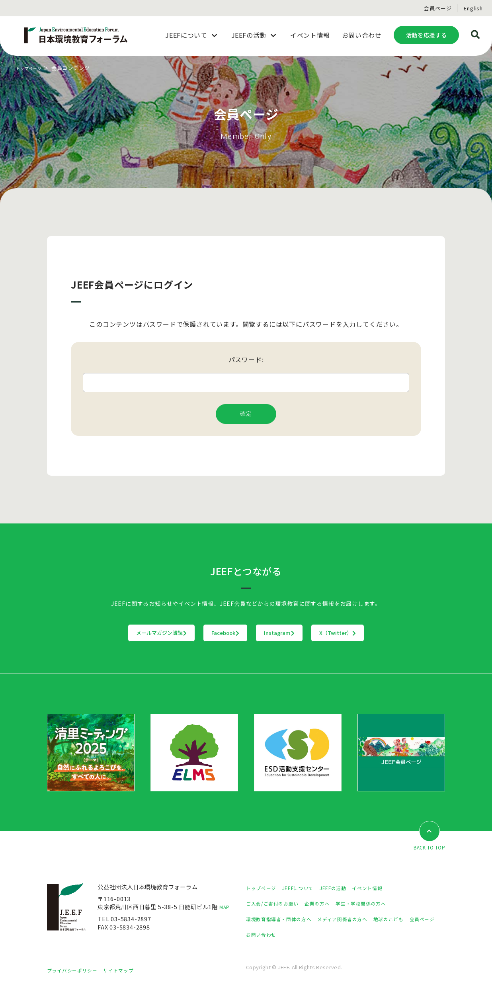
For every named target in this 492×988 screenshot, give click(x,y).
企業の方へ (327, 904)
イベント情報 (385, 888)
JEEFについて (305, 888)
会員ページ (437, 8)
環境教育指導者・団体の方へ (284, 919)
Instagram (296, 633)
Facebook (209, 633)
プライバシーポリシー (76, 971)
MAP (226, 907)
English (473, 8)
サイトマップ (128, 971)
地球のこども (409, 919)
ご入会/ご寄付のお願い (276, 904)
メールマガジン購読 (112, 633)
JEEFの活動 (346, 888)
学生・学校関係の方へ (377, 904)
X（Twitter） (387, 633)
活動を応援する (426, 35)
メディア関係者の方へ (356, 919)
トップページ (32, 68)
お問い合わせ (298, 935)
